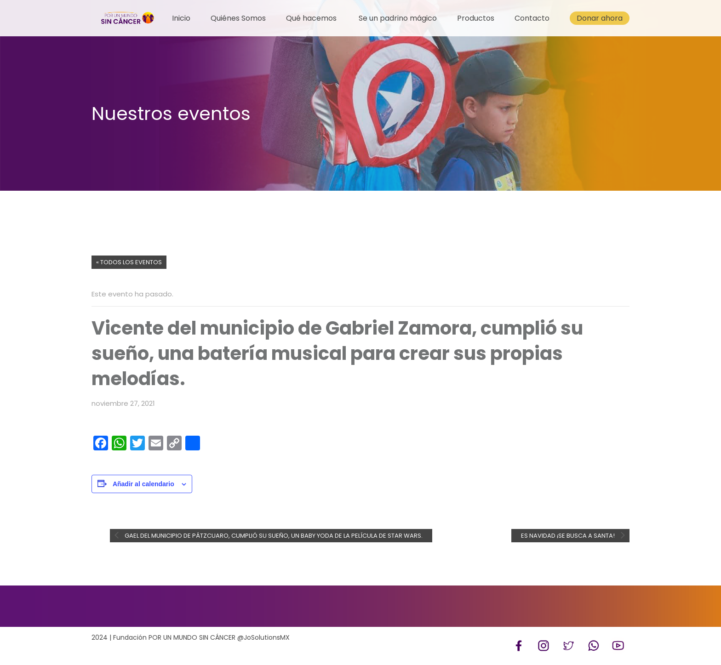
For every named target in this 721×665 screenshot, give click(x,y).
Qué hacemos (311, 18)
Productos (475, 18)
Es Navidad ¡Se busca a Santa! (568, 535)
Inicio (181, 18)
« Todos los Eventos (129, 262)
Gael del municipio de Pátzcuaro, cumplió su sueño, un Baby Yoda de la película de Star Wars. (273, 535)
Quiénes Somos (238, 18)
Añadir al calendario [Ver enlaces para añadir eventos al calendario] (143, 484)
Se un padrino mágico (398, 18)
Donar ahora (600, 18)
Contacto (532, 18)
